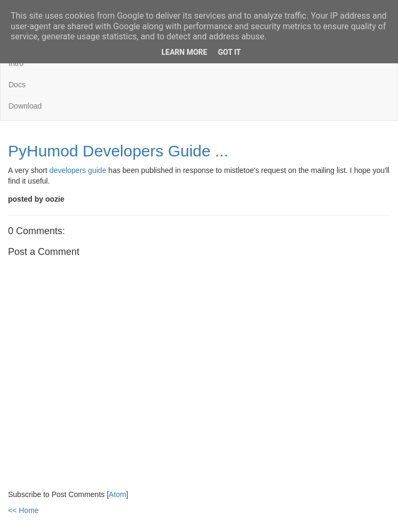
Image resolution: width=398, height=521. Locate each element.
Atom (117, 494)
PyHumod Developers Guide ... (118, 151)
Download (25, 106)
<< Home (23, 510)
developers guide (78, 170)
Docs (17, 84)
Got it (229, 52)
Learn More (184, 52)
